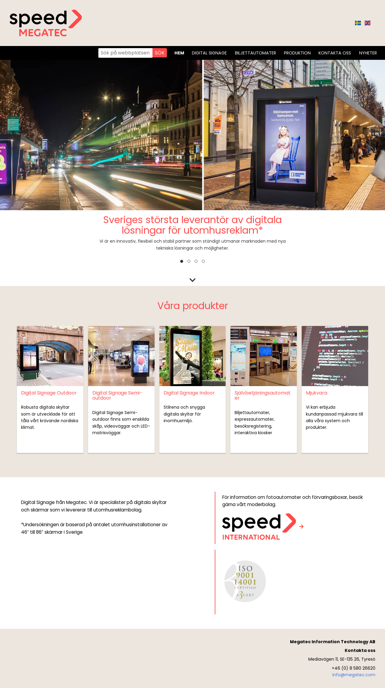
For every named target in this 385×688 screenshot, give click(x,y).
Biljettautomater (255, 53)
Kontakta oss (335, 53)
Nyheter (368, 53)
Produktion (297, 53)
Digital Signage (209, 53)
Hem (179, 53)
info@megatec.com (353, 675)
